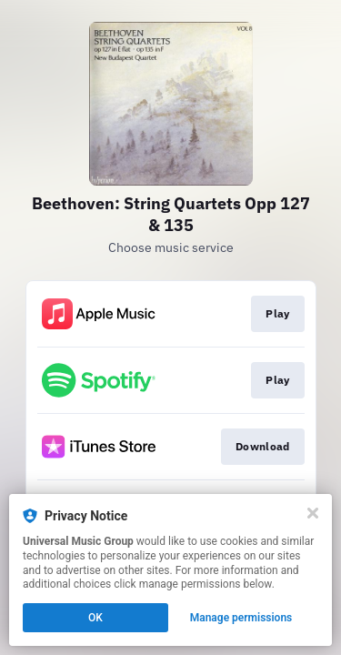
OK (95, 617)
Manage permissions (241, 617)
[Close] (312, 513)
